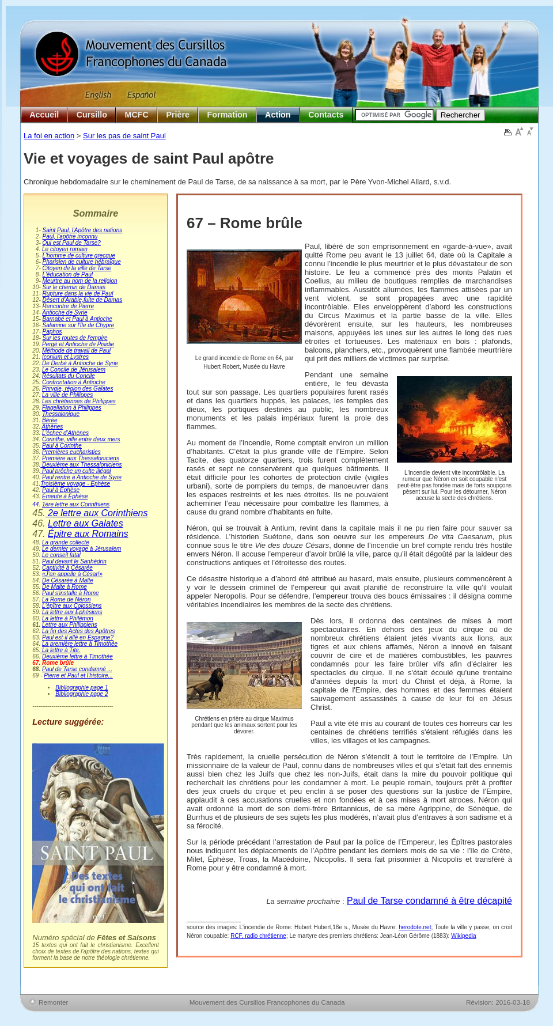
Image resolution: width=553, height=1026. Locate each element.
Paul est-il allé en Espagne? (77, 637)
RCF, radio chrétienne (258, 936)
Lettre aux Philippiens (69, 625)
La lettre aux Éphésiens (72, 612)
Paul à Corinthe (62, 445)
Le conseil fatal (61, 555)
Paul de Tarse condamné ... (77, 669)
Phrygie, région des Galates (77, 388)
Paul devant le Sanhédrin (74, 561)
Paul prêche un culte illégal (75, 471)
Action (277, 114)
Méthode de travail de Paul (76, 350)
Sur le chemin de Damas (74, 287)
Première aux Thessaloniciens (80, 458)
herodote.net (415, 927)
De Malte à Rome (64, 587)
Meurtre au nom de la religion (80, 281)
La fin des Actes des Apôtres (78, 631)
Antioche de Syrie (64, 312)
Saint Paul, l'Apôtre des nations (83, 230)
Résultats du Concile (68, 376)
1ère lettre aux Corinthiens (75, 504)
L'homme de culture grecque (79, 255)
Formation (227, 114)
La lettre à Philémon (67, 618)
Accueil (44, 114)
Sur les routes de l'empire (75, 338)
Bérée (50, 420)
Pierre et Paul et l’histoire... (78, 675)
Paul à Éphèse (60, 490)
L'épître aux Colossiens (72, 606)
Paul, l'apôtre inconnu (70, 236)
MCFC (137, 114)
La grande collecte (65, 542)
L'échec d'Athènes (65, 433)
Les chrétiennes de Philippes (79, 401)
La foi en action (49, 135)
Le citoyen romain (65, 249)
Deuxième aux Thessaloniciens (81, 464)
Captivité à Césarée (67, 568)
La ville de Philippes (67, 395)
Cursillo (92, 114)
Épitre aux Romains (88, 534)
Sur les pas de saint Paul (124, 135)
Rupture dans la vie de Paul (78, 293)
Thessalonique (60, 414)
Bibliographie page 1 (81, 687)
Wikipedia (463, 936)
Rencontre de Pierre (68, 306)
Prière (178, 114)
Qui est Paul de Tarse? (72, 243)
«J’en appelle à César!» (72, 574)
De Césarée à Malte (67, 580)
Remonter (53, 1002)
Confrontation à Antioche (73, 382)
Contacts (325, 114)
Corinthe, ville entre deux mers (81, 439)
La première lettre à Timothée (80, 644)
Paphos (52, 331)
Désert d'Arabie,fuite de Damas (83, 300)
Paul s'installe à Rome (70, 593)
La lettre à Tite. (60, 650)
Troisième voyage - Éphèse (75, 483)
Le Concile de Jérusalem (73, 369)
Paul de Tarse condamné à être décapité (429, 901)
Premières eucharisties (71, 452)
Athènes (52, 426)
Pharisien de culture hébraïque (82, 262)
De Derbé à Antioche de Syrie (80, 363)
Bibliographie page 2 (81, 694)
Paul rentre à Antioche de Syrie (82, 477)
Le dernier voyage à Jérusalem (81, 549)
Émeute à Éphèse (65, 496)
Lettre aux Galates (85, 523)
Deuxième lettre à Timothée (77, 656)
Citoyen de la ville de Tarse (77, 268)
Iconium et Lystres (65, 357)
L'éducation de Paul (68, 274)
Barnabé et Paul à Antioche (77, 319)
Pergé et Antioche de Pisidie (78, 344)
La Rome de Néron (66, 599)
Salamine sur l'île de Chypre (79, 325)
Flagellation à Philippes (71, 407)
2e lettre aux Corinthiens (97, 513)
